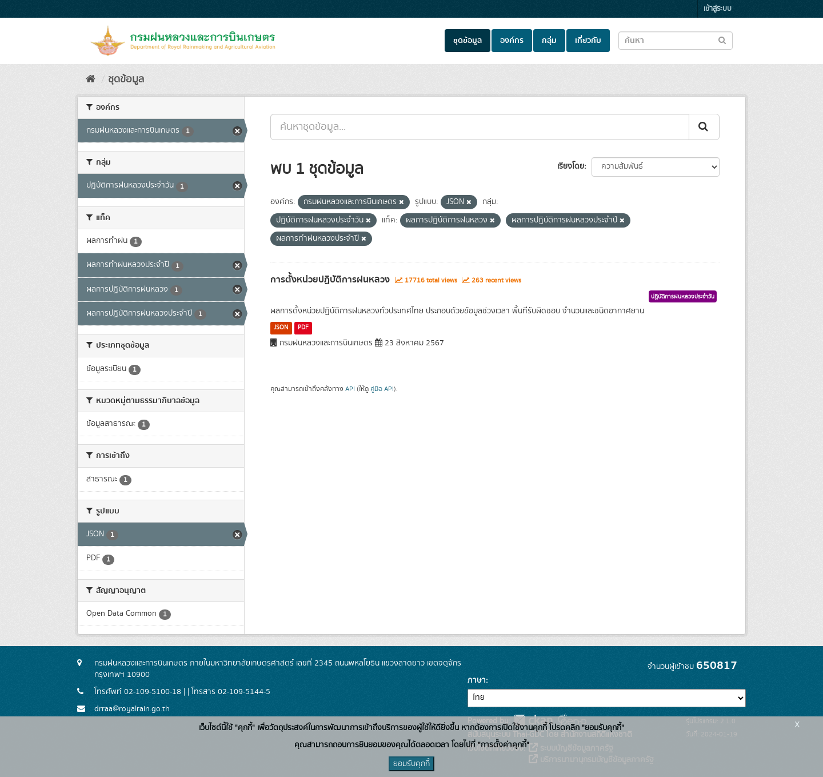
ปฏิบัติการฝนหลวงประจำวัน (682, 297)
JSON (281, 327)
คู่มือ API (382, 389)
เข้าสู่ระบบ (718, 8)
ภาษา (477, 680)
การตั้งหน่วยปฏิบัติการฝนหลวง (330, 279)
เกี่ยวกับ (588, 40)
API (350, 389)
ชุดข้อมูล (467, 40)
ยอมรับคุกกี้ (411, 764)
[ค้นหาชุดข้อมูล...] (479, 127)
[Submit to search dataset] (722, 40)
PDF (303, 327)
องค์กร (512, 40)
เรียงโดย (570, 166)
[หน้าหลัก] (90, 79)
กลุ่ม (549, 40)
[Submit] (704, 127)
